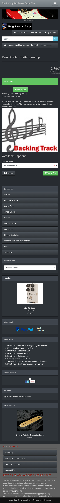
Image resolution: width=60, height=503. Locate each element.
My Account (50, 32)
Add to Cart (20, 90)
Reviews (8, 173)
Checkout (36, 32)
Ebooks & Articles (11, 235)
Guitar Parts (9, 206)
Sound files (8, 252)
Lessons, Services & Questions (17, 241)
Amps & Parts (10, 212)
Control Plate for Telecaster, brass (30, 435)
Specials (7, 278)
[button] (6, 14)
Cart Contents (21, 32)
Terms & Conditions (13, 464)
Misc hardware (10, 223)
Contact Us (9, 470)
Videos (7, 247)
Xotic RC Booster (30, 308)
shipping (57, 73)
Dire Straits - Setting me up (41, 45)
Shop (11, 45)
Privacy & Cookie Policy (15, 459)
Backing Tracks (21, 45)
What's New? (9, 405)
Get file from (7, 162)
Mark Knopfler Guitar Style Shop (19, 3)
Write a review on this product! (18, 396)
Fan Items (8, 229)
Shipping (9, 453)
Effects (7, 218)
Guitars (7, 194)
